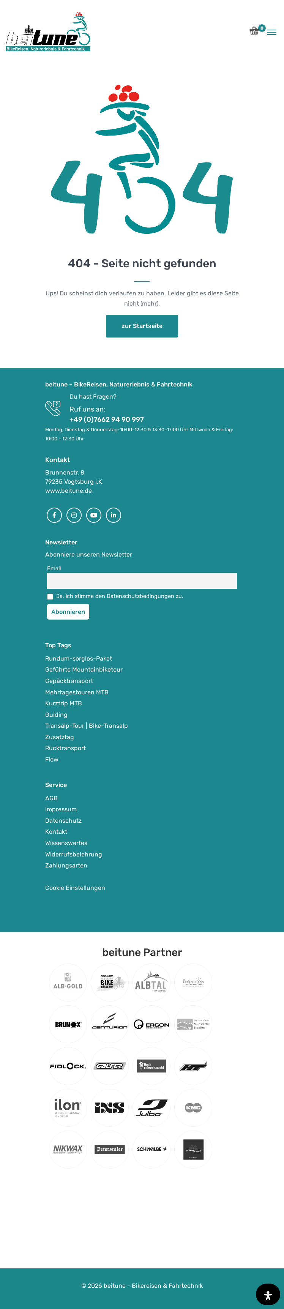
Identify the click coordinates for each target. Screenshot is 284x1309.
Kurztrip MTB (63, 703)
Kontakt (56, 831)
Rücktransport (65, 748)
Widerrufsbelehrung (73, 854)
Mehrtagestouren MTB (77, 692)
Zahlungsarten (66, 865)
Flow (51, 759)
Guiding (56, 714)
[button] (254, 33)
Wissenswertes (66, 843)
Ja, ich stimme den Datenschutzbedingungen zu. (119, 596)
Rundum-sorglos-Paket (78, 658)
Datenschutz (63, 820)
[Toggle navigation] (271, 31)
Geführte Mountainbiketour (84, 669)
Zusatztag (59, 737)
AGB (51, 798)
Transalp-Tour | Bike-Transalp (86, 725)
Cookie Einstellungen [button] (75, 887)
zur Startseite (142, 326)
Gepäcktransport (69, 680)
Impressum (61, 809)
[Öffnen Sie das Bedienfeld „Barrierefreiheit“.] (268, 1294)
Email (54, 568)
